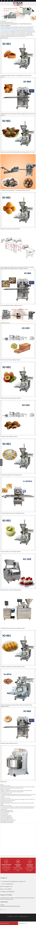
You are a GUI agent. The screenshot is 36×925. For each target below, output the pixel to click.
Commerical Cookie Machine (6, 816)
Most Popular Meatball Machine (6, 810)
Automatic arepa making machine (8, 743)
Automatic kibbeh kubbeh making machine (11, 305)
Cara (5, 798)
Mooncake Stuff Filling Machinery (6, 811)
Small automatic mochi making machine (10, 551)
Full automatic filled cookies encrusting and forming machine (15, 75)
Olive (5, 785)
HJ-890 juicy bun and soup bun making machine (12, 628)
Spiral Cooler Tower (4, 814)
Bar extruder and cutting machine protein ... (10, 906)
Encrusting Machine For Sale (5, 815)
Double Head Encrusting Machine (7, 22)
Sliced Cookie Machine (5, 30)
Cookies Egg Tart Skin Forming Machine (8, 820)
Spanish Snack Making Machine (6, 817)
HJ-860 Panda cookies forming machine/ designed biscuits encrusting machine (18, 114)
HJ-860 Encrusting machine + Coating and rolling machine (15, 190)
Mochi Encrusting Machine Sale (6, 819)
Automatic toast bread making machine (10, 360)
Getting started (3, 21)
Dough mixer (3, 781)
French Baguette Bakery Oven (28, 29)
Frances (6, 793)
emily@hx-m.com (8, 886)
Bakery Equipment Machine (5, 29)
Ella (5, 789)
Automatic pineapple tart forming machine (11, 475)
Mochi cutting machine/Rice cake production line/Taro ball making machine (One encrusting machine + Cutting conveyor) (17, 267)
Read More (2, 76)
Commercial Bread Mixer (16, 29)
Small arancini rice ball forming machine (10, 398)
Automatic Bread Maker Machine (6, 822)
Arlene (5, 805)
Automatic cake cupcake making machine (10, 590)
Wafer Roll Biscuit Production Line (7, 821)
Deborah (6, 801)
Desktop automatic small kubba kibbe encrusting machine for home (17, 152)
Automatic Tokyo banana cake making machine (12, 513)
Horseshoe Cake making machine (8, 436)
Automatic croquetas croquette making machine (12, 666)
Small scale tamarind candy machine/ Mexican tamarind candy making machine (16, 705)
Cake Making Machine (4, 812)
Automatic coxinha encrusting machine (10, 229)
